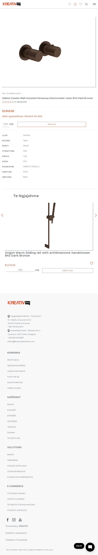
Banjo (10, 404)
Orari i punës (14, 388)
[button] (80, 4)
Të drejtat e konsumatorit (21, 504)
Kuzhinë (11, 410)
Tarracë (11, 427)
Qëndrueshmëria (16, 365)
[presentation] (2, 215)
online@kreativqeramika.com (21, 341)
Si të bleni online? (16, 493)
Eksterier (12, 421)
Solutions (14, 447)
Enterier (11, 415)
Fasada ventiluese (17, 466)
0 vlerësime (21, 102)
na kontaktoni (15, 382)
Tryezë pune (13, 438)
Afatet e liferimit (15, 499)
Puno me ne (13, 377)
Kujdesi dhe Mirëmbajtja (20, 477)
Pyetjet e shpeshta (17, 510)
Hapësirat (14, 397)
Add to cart (52, 124)
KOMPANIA (13, 352)
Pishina (11, 432)
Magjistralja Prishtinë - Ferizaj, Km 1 (24, 316)
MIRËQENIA (12, 460)
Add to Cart (67, 270)
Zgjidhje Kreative (16, 471)
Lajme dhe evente (16, 371)
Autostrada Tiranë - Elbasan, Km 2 (23, 330)
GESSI (18, 93)
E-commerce (15, 486)
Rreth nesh (13, 360)
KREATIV (23, 526)
